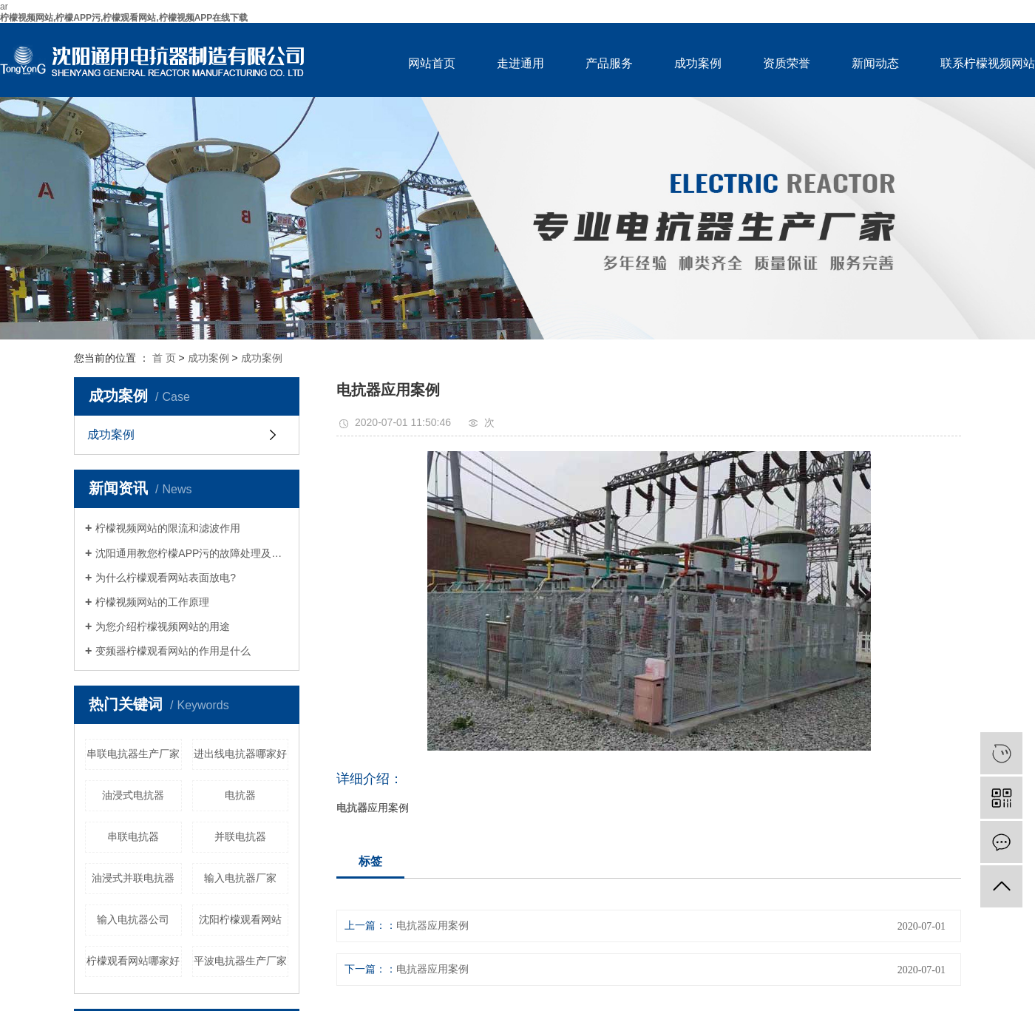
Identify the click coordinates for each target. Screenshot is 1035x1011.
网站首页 (431, 63)
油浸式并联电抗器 (133, 878)
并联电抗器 (240, 836)
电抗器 (240, 795)
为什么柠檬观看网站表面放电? (165, 578)
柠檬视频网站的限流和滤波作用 (167, 528)
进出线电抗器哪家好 (240, 754)
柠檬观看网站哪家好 (133, 961)
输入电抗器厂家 (240, 878)
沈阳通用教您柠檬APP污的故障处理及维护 (191, 553)
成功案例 (698, 63)
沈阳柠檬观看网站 (240, 919)
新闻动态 (875, 63)
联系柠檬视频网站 (987, 63)
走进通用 (520, 63)
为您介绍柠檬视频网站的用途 (162, 626)
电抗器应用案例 (432, 925)
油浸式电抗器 (133, 795)
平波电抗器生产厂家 (240, 961)
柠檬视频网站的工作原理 (152, 602)
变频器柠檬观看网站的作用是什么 (173, 651)
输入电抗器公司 (133, 919)
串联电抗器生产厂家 (133, 754)
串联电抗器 (133, 836)
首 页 (164, 358)
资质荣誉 (786, 63)
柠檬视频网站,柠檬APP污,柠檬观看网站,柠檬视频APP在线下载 (124, 18)
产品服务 (609, 63)
